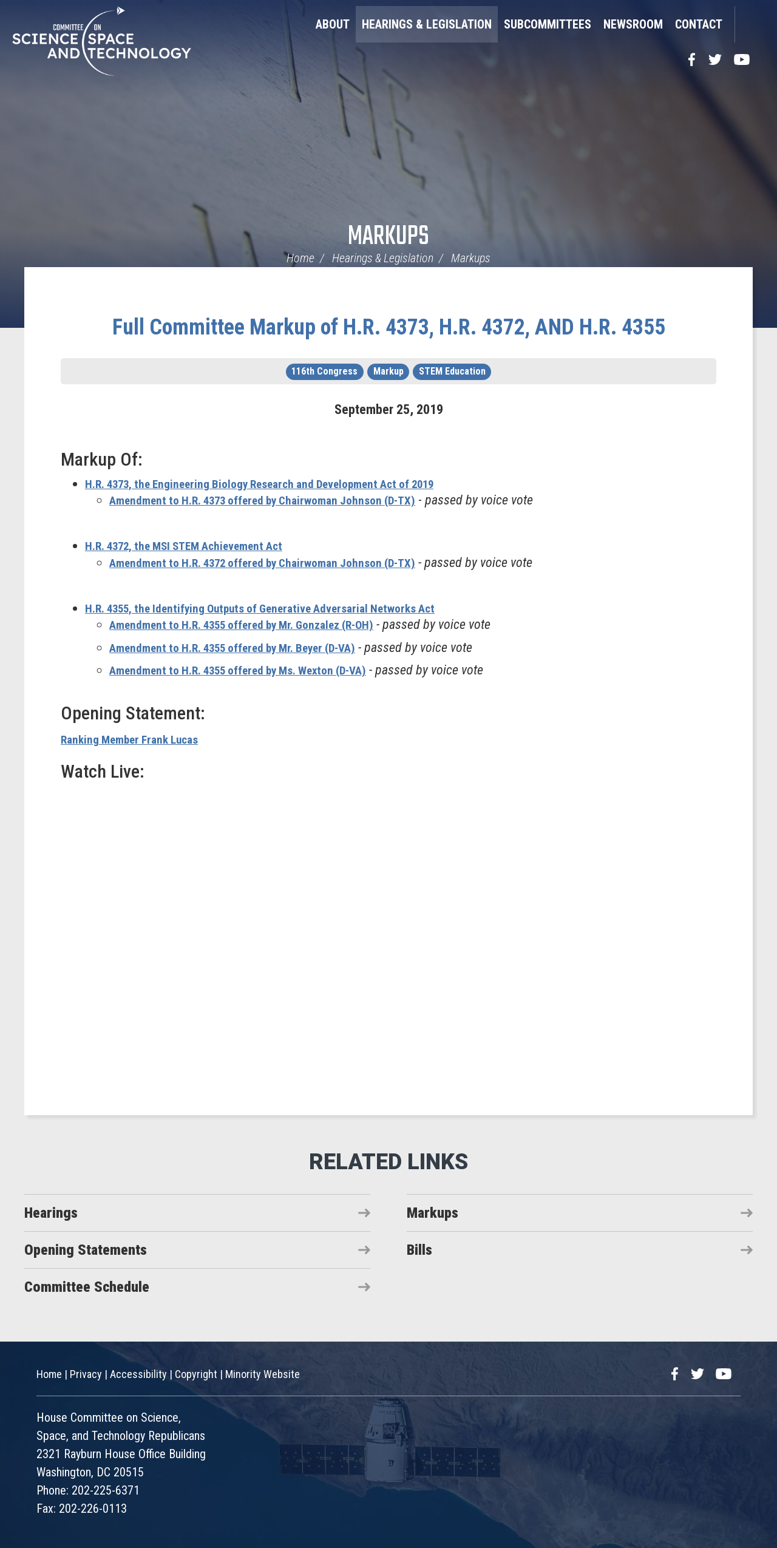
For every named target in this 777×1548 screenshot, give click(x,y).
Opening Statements (85, 1249)
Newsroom (633, 24)
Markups (388, 237)
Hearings (51, 1212)
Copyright (196, 1374)
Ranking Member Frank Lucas (139, 739)
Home (300, 258)
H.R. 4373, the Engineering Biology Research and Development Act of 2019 (285, 483)
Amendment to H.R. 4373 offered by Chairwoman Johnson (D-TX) (283, 500)
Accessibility (138, 1374)
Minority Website (262, 1374)
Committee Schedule (86, 1286)
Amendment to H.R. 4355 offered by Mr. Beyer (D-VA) (251, 647)
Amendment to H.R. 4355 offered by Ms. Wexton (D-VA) (257, 669)
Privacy (86, 1374)
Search (750, 24)
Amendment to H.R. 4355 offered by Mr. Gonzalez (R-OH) (261, 624)
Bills (419, 1249)
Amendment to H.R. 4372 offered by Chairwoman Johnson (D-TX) (283, 562)
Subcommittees (547, 24)
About (333, 24)
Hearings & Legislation (427, 24)
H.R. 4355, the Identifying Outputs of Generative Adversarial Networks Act (283, 608)
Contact (698, 24)
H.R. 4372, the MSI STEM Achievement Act (199, 545)
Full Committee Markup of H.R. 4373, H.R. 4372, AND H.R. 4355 (388, 327)
